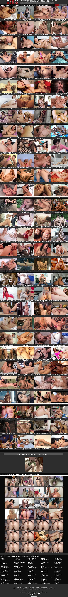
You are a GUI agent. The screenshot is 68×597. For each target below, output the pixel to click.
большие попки (4, 566)
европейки (16, 570)
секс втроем (43, 580)
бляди (2, 564)
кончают (15, 582)
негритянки (43, 558)
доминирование (17, 567)
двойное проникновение (19, 562)
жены (15, 572)
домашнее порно (17, 566)
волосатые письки (4, 580)
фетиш (55, 580)
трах (55, 578)
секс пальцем (57, 560)
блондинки (3, 563)
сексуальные (57, 562)
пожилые (43, 568)
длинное (65, 5)
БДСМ (2, 558)
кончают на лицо (31, 558)
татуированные (57, 574)
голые (15, 558)
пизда (42, 564)
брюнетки (2, 572)
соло (55, 564)
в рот (2, 576)
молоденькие (30, 579)
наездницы (30, 582)
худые (55, 582)
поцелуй (42, 574)
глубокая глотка (4, 583)
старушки (56, 571)
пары (42, 563)
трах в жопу (56, 579)
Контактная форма (29, 591)
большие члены (4, 568)
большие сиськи (4, 567)
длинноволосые (17, 564)
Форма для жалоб (38, 591)
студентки (56, 572)
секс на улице (57, 559)
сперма (55, 568)
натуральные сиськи (32, 583)
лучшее (57, 5)
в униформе (3, 578)
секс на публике (57, 558)
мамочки (29, 570)
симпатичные (57, 563)
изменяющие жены (18, 580)
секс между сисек (44, 583)
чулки (55, 583)
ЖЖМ (2, 559)
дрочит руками (17, 568)
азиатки (2, 560)
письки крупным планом (46, 567)
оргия (42, 560)
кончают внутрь (17, 583)
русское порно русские (45, 576)
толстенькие (56, 576)
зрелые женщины (17, 579)
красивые (29, 559)
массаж (29, 571)
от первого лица (44, 562)
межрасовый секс (31, 574)
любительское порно (32, 567)
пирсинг (42, 566)
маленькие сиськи (31, 568)
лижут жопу (30, 566)
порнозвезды (43, 572)
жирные (15, 575)
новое (60, 5)
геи (1, 582)
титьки (55, 575)
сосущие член (57, 567)
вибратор (2, 579)
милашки (29, 575)
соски (55, 566)
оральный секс (44, 559)
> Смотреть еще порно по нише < (33, 454)
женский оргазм (17, 571)
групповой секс (17, 560)
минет (29, 576)
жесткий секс (17, 574)
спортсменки (57, 570)
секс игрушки (43, 582)
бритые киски (3, 571)
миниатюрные (30, 578)
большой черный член (5, 570)
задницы (16, 578)
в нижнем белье (4, 574)
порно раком (43, 571)
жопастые (16, 576)
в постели (3, 575)
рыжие (42, 578)
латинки (29, 562)
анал (2, 562)
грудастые (16, 559)
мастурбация (30, 572)
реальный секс (44, 575)
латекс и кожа (30, 560)
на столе (29, 580)
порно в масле (44, 570)
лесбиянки (30, 563)
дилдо (15, 563)
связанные (43, 579)
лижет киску (30, 564)
